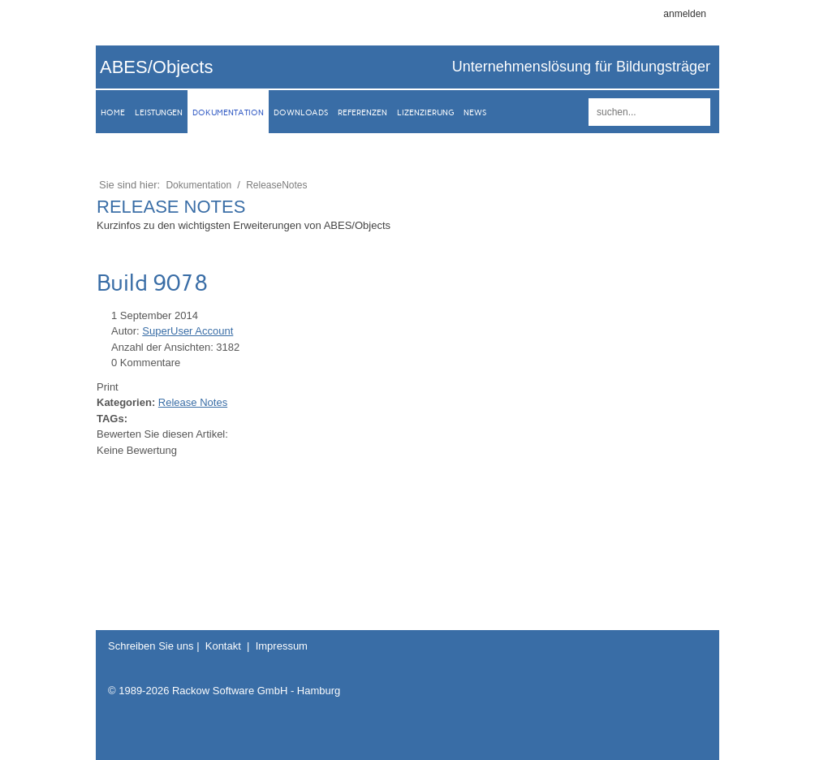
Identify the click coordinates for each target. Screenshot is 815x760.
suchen (695, 112)
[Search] (649, 112)
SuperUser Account (187, 331)
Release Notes (192, 402)
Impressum (282, 646)
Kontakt (223, 646)
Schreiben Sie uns (151, 646)
